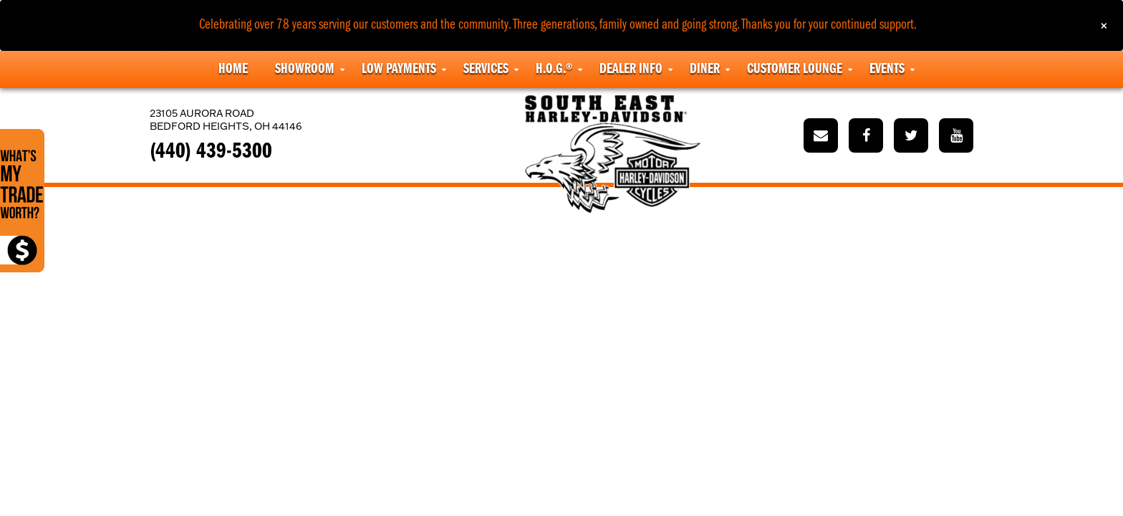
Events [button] (887, 69)
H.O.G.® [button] (554, 69)
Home (233, 69)
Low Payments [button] (399, 69)
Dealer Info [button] (630, 69)
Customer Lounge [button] (794, 69)
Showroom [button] (304, 69)
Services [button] (486, 69)
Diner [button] (705, 69)
